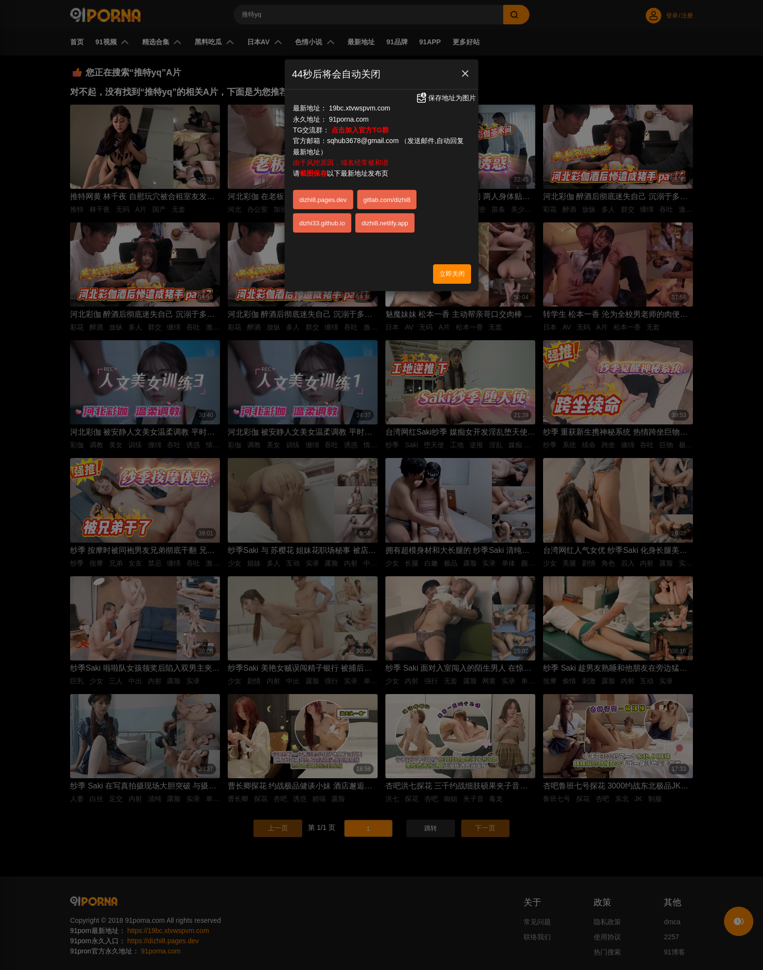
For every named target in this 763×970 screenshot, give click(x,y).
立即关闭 (452, 273)
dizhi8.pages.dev (323, 199)
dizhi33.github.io (322, 223)
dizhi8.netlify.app (385, 223)
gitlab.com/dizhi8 (387, 199)
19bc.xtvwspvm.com (359, 108)
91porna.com (349, 119)
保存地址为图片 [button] (446, 98)
